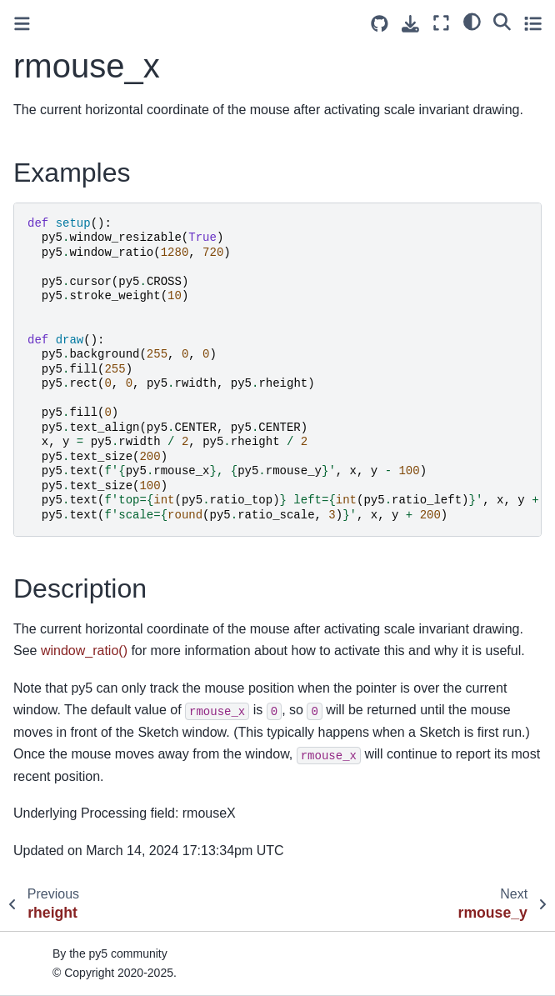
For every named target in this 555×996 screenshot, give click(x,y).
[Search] (502, 21)
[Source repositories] (379, 24)
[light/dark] (472, 21)
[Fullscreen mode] (441, 23)
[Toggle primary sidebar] (22, 24)
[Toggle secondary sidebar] (533, 23)
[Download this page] (410, 24)
